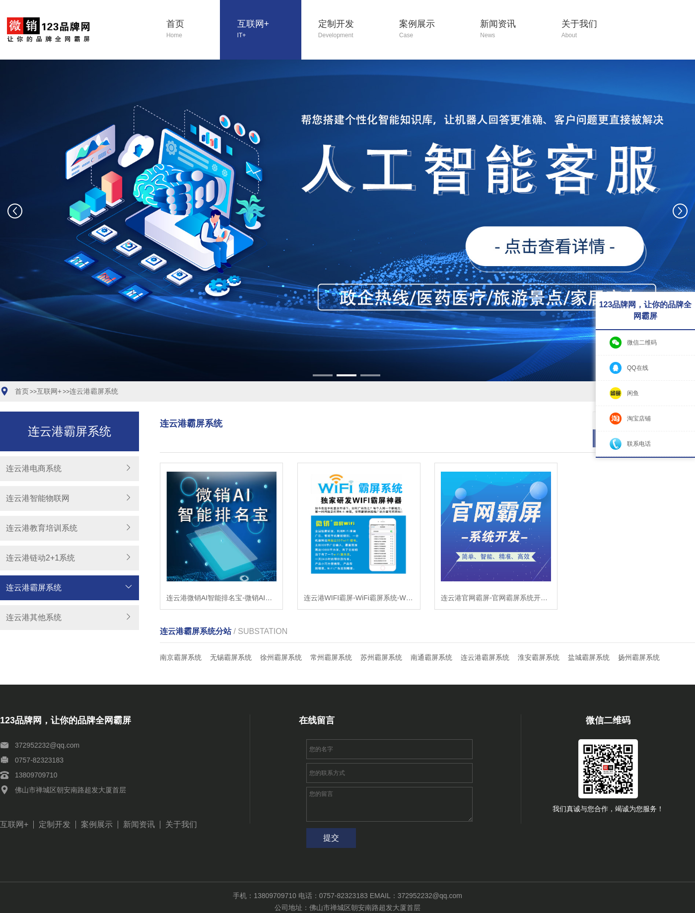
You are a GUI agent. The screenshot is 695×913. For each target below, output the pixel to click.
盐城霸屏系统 (589, 639)
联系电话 (639, 443)
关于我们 (593, 29)
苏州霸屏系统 (381, 639)
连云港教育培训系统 (41, 528)
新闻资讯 (512, 29)
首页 (193, 29)
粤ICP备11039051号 (407, 902)
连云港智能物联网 (38, 498)
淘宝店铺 (639, 418)
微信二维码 (642, 342)
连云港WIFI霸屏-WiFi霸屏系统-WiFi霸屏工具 (359, 580)
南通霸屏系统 (431, 639)
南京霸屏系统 (181, 639)
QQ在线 (637, 367)
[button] (323, 375)
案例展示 (431, 29)
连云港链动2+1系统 (40, 558)
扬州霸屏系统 (639, 639)
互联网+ (269, 29)
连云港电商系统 (34, 468)
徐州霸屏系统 (281, 639)
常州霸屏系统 (331, 639)
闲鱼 (633, 393)
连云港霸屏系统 (94, 391)
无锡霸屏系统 (231, 639)
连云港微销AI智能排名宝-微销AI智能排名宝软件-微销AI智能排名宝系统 (221, 580)
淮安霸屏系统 (538, 639)
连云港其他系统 (34, 617)
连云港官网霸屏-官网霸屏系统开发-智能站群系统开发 (496, 580)
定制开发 (350, 29)
